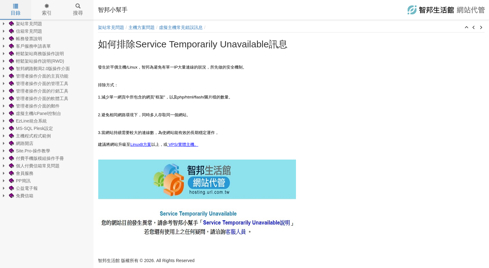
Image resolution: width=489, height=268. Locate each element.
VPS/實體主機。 (182, 144)
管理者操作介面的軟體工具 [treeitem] (38, 98)
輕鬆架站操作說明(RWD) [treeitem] (36, 61)
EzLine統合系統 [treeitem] (27, 121)
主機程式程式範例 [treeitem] (29, 136)
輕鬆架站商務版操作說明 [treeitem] (36, 53)
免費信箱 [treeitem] (20, 195)
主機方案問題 (141, 27)
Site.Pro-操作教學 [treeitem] (29, 151)
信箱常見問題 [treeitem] (25, 31)
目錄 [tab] (16, 10)
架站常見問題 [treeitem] (25, 23)
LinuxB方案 (140, 144)
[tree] (47, 109)
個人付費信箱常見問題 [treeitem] (34, 166)
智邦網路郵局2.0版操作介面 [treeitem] (39, 68)
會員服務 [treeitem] (20, 173)
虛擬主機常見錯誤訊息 (181, 27)
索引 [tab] (47, 10)
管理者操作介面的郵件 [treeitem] (34, 106)
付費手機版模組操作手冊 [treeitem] (36, 158)
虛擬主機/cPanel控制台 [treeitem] (34, 113)
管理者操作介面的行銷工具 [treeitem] (38, 91)
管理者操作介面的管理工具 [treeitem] (38, 83)
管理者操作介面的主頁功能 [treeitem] (38, 76)
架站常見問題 (111, 27)
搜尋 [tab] (78, 10)
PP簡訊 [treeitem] (19, 180)
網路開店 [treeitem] (20, 143)
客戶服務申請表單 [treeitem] (29, 46)
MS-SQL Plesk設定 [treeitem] (30, 128)
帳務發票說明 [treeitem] (25, 38)
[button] (466, 28)
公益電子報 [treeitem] (23, 188)
